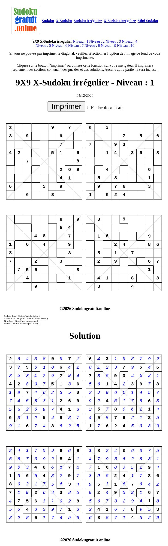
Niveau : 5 (43, 45)
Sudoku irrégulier (88, 21)
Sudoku (48, 21)
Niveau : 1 (80, 41)
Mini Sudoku (148, 21)
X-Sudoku (64, 21)
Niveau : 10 (125, 45)
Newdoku (8, 321)
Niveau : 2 (97, 41)
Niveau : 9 (108, 45)
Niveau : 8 (92, 45)
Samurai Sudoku (11, 318)
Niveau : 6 (59, 45)
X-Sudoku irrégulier (120, 21)
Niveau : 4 (129, 41)
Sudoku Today (11, 316)
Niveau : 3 (113, 41)
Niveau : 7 (76, 45)
